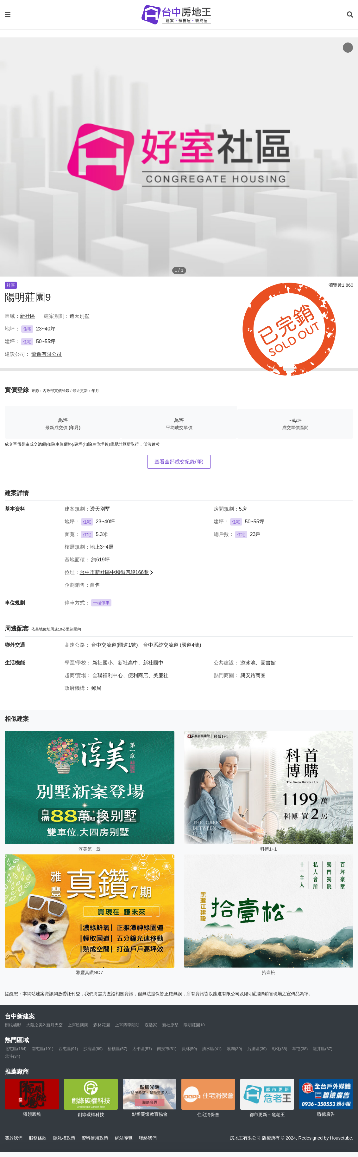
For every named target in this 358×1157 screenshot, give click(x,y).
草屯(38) (300, 1048)
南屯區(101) (42, 1048)
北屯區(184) (16, 1048)
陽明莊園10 (194, 1025)
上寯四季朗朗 (127, 1025)
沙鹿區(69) (93, 1048)
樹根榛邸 (13, 1025)
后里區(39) (257, 1048)
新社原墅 (170, 1025)
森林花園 (101, 1025)
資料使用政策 (95, 1138)
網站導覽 (124, 1138)
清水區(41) (212, 1048)
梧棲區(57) (117, 1048)
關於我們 (13, 1138)
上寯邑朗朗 (78, 1025)
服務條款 (38, 1138)
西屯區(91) (68, 1048)
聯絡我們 (148, 1138)
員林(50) (189, 1048)
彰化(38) (279, 1048)
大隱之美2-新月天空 (44, 1025)
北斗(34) (12, 1056)
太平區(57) (142, 1048)
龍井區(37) (322, 1048)
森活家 (151, 1025)
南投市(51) (167, 1048)
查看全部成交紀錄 (179, 461)
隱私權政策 (64, 1138)
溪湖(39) (234, 1048)
